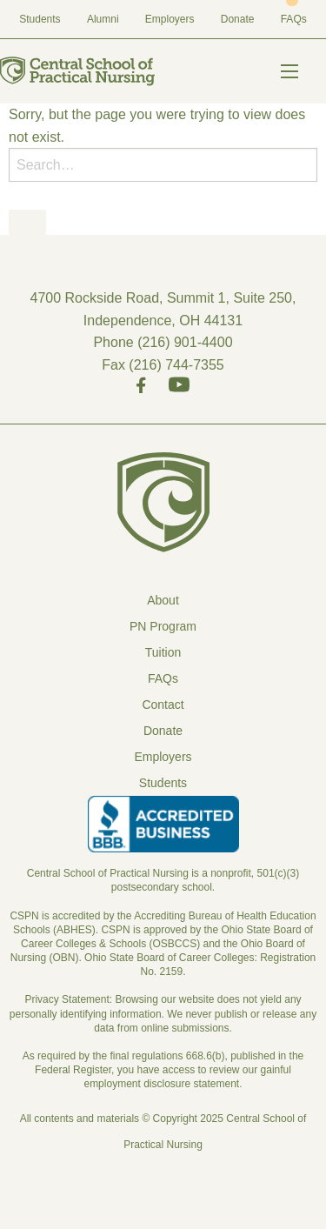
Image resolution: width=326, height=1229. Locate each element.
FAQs (294, 19)
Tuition (163, 652)
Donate (238, 19)
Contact (162, 704)
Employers (170, 19)
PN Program (163, 626)
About (163, 600)
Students (39, 19)
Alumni (103, 19)
